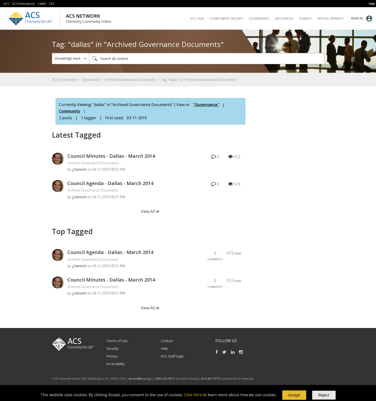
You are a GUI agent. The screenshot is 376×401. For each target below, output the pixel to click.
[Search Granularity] (70, 58)
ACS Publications (23, 4)
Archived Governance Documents (130, 79)
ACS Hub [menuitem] (197, 18)
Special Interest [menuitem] (330, 18)
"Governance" (206, 104)
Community (69, 111)
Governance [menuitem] (259, 18)
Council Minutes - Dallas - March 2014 (111, 156)
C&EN (42, 4)
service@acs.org (139, 379)
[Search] (206, 58)
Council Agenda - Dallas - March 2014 (110, 183)
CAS (51, 4)
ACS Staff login (172, 356)
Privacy (111, 356)
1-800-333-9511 (164, 379)
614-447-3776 (211, 379)
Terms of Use (117, 341)
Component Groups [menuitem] (226, 18)
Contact (167, 341)
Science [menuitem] (305, 18)
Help (164, 348)
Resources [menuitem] (284, 18)
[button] (294, 395)
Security (112, 348)
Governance (91, 79)
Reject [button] (323, 395)
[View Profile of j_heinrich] (79, 169)
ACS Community (64, 79)
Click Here (193, 394)
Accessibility (115, 363)
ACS (6, 4)
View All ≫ (150, 211)
